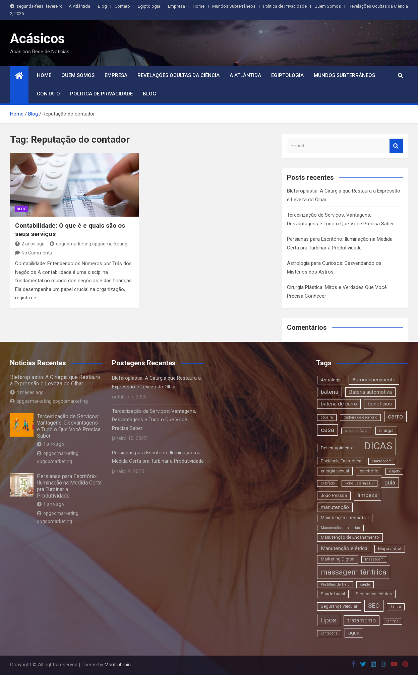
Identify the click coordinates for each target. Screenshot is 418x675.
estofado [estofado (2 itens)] (328, 483)
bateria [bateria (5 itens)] (329, 391)
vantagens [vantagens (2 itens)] (329, 633)
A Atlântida (79, 6)
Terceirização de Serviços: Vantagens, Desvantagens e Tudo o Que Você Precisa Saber (69, 426)
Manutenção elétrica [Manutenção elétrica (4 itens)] (344, 548)
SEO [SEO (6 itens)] (374, 605)
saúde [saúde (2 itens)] (365, 584)
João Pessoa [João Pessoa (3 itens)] (334, 495)
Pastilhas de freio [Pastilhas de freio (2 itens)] (335, 584)
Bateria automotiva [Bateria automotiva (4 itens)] (370, 392)
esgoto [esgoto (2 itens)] (394, 471)
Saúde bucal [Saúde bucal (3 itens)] (333, 593)
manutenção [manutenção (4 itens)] (335, 507)
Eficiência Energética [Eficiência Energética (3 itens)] (341, 460)
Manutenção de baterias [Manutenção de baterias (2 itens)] (340, 528)
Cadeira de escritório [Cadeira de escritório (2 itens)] (360, 417)
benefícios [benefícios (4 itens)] (380, 404)
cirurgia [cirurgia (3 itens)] (386, 430)
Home (198, 6)
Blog (102, 6)
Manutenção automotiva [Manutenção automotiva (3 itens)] (345, 517)
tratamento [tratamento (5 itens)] (361, 620)
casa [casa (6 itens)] (327, 430)
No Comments (36, 252)
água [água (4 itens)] (353, 633)
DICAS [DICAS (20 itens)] (378, 446)
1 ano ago (50, 444)
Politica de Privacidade (285, 6)
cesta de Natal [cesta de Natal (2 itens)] (356, 431)
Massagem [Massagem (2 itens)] (374, 559)
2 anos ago (30, 243)
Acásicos (37, 39)
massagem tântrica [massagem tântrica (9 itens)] (353, 572)
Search (396, 146)
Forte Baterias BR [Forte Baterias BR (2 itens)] (359, 483)
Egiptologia (149, 6)
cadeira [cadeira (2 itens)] (327, 417)
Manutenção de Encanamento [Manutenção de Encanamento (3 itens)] (350, 537)
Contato (122, 6)
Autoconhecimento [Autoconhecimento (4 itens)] (374, 380)
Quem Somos (327, 6)
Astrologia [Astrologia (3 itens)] (331, 379)
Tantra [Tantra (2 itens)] (396, 606)
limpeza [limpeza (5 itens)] (367, 495)
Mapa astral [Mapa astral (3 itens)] (389, 548)
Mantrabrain (118, 665)
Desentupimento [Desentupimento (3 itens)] (337, 447)
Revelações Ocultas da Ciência (378, 6)
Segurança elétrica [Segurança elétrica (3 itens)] (374, 593)
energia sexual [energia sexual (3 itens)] (335, 470)
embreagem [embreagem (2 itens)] (382, 461)
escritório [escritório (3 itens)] (369, 470)
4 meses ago (27, 392)
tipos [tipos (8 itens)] (329, 620)
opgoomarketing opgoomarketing (88, 243)
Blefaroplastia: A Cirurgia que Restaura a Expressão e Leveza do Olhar (55, 380)
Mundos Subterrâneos (233, 6)
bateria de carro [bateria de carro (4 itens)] (339, 404)
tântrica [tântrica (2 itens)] (392, 621)
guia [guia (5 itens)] (389, 482)
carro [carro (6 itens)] (395, 416)
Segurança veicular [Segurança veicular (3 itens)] (339, 606)
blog (21, 209)
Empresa (176, 6)
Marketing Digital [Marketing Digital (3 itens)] (337, 558)
